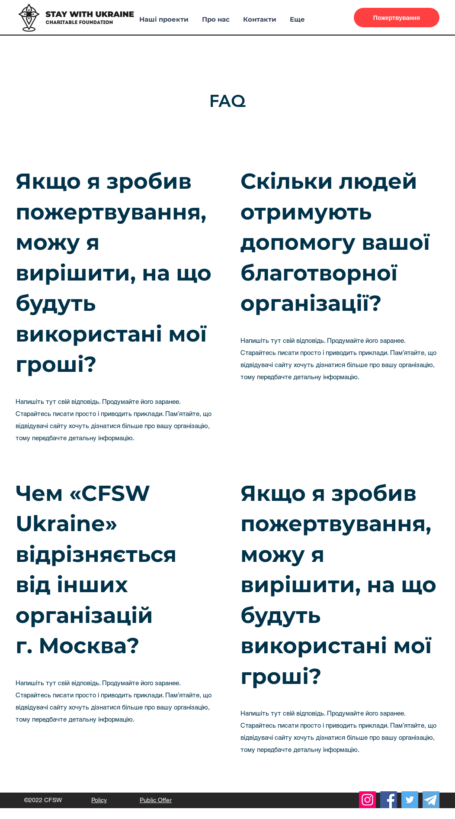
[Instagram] (367, 799)
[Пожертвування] (396, 17)
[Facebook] (388, 799)
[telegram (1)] (431, 799)
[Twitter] (409, 799)
